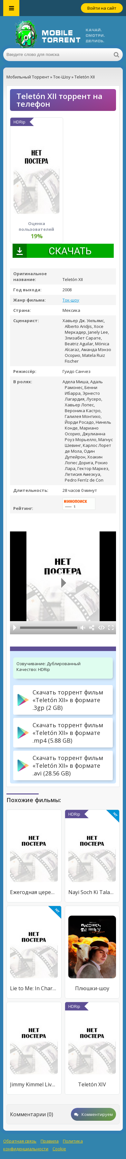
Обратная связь (19, 1141)
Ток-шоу (71, 300)
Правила (50, 1141)
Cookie (59, 1149)
